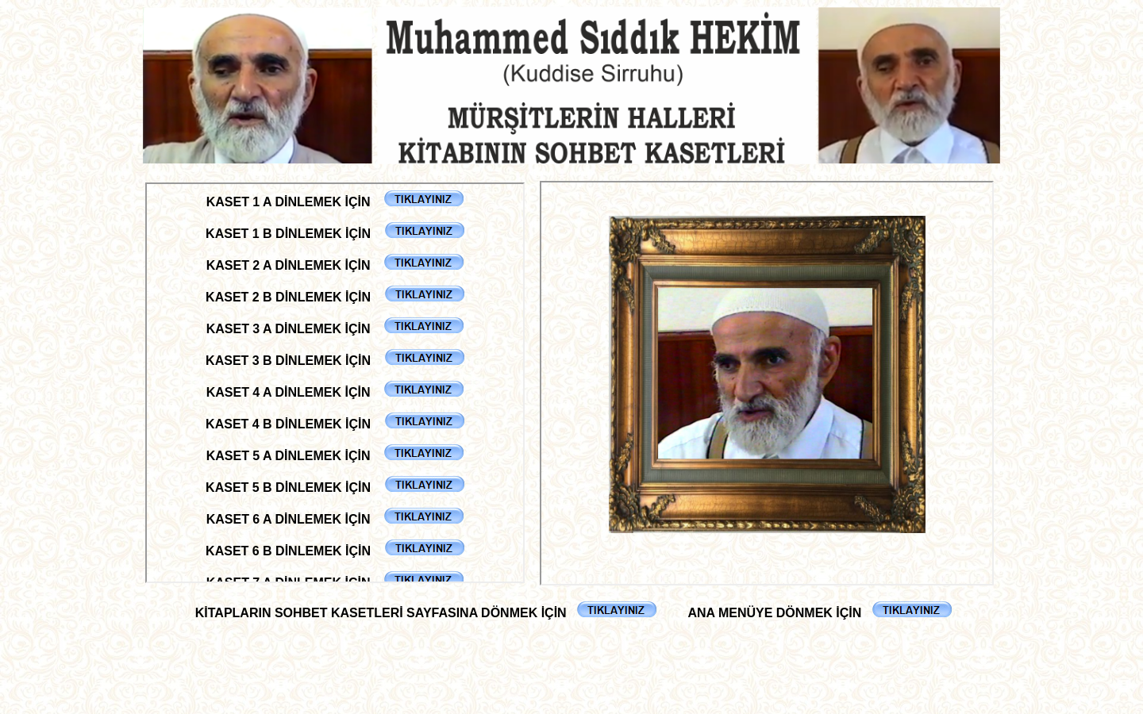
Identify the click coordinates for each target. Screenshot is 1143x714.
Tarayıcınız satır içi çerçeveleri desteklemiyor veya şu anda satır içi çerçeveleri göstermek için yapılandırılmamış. (335, 382)
